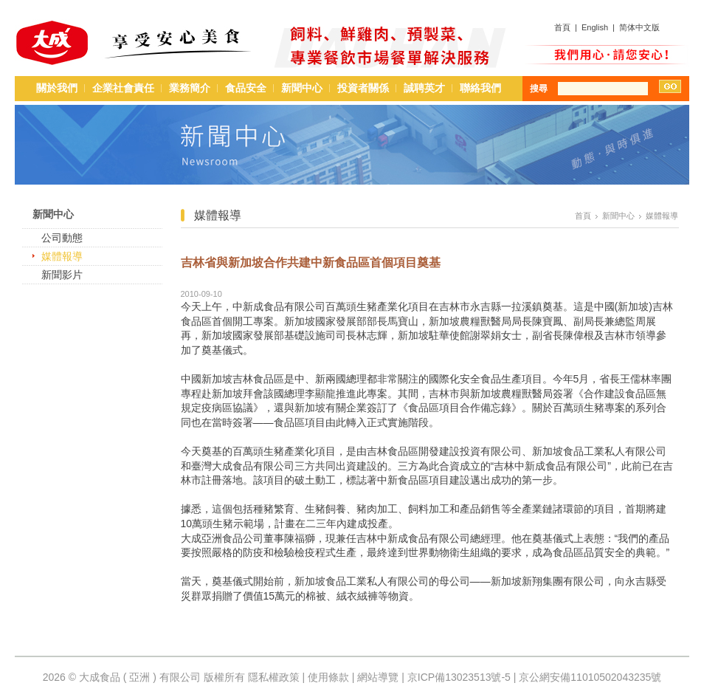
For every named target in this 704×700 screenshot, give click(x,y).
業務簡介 (189, 88)
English (595, 27)
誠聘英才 (424, 88)
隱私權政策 (274, 677)
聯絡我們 (480, 88)
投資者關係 (363, 88)
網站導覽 (377, 677)
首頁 (562, 27)
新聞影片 (62, 275)
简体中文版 (639, 27)
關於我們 (56, 88)
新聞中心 (301, 88)
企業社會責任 (123, 88)
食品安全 (245, 88)
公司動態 (62, 238)
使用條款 (328, 677)
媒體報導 (62, 256)
